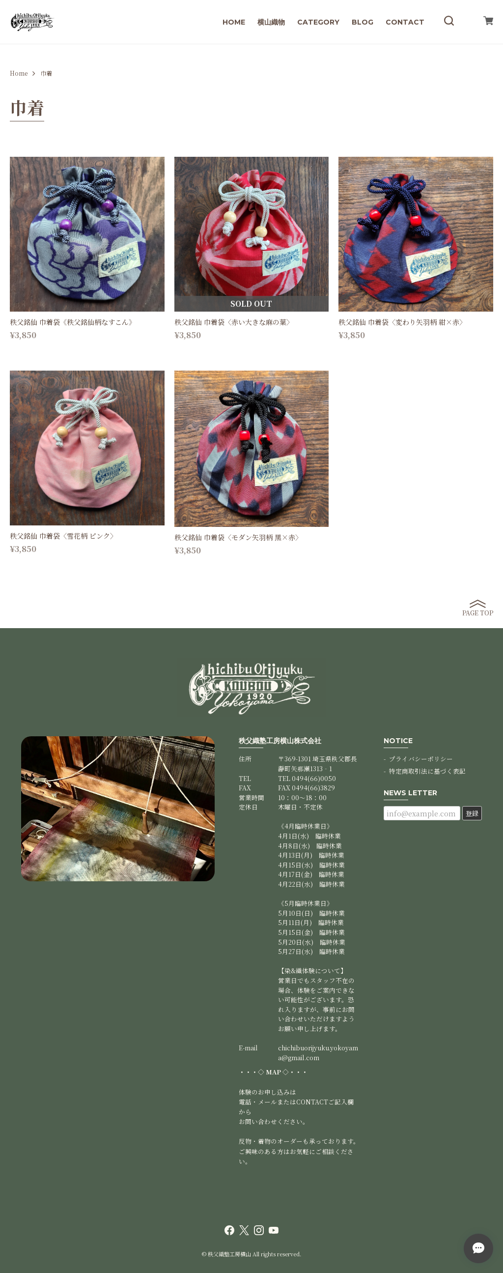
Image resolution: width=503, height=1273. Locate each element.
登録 (472, 813)
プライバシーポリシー (421, 758)
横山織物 (271, 22)
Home (19, 73)
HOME (234, 22)
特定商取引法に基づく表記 (427, 771)
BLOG (362, 22)
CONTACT (405, 22)
